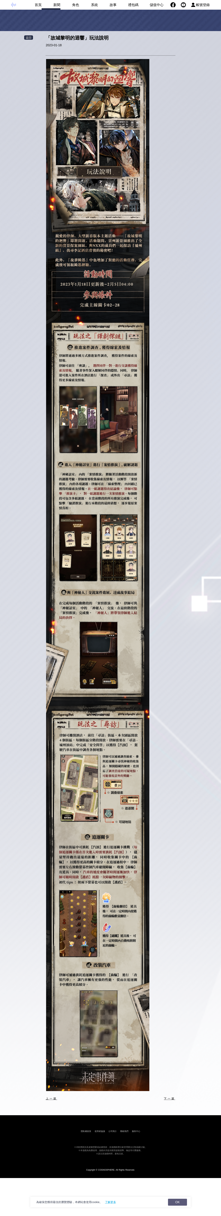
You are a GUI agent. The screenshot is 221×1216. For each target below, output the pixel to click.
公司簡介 (112, 1131)
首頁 (32, 6)
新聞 (51, 6)
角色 (69, 6)
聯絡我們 (124, 1131)
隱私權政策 (86, 1131)
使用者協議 (100, 1131)
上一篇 (51, 1098)
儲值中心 (157, 5)
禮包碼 (127, 6)
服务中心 (136, 1131)
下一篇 (169, 1098)
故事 (107, 6)
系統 (88, 6)
